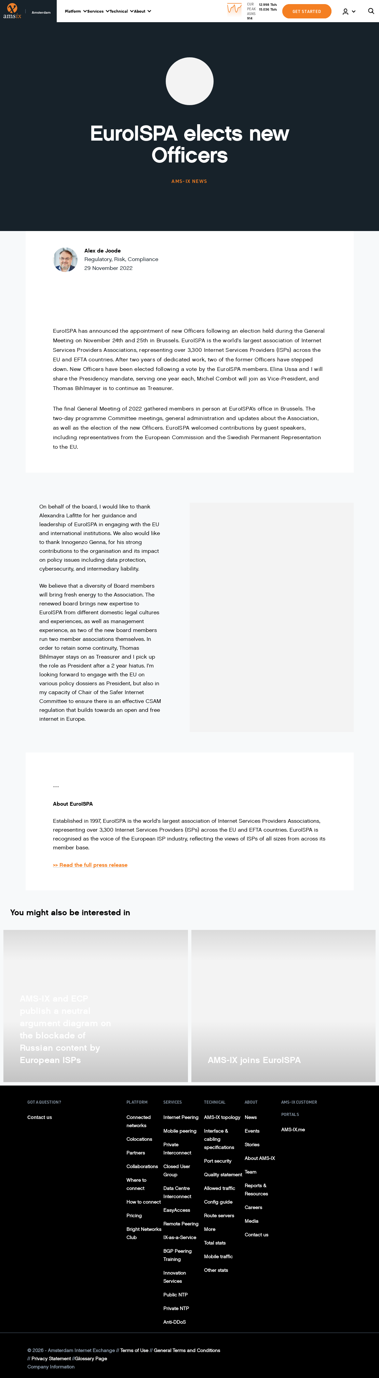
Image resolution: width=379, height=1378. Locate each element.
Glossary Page (91, 1358)
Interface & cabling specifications (219, 1139)
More (209, 1229)
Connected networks (138, 1121)
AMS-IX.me (293, 1129)
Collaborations (142, 1166)
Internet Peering (181, 1117)
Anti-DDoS (174, 1322)
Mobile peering (180, 1131)
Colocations (139, 1139)
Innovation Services (174, 1277)
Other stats (216, 1270)
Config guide (218, 1202)
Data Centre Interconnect (177, 1192)
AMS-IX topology (222, 1117)
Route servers (219, 1215)
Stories (252, 1145)
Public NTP (175, 1295)
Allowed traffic (219, 1188)
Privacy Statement (51, 1358)
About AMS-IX (260, 1158)
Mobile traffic (218, 1256)
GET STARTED (307, 11)
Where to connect (136, 1184)
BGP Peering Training (177, 1255)
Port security (217, 1161)
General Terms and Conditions (186, 1350)
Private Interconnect (177, 1149)
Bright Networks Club (143, 1233)
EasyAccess (176, 1210)
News (251, 1117)
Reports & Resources (256, 1189)
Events (252, 1131)
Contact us (39, 1117)
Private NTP (176, 1308)
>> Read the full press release (90, 865)
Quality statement (223, 1175)
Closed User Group (176, 1170)
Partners (135, 1153)
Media (251, 1221)
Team (250, 1172)
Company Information (51, 1367)
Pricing (134, 1215)
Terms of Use (134, 1350)
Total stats (215, 1243)
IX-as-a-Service (179, 1237)
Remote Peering (181, 1224)
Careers (253, 1207)
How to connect (143, 1202)
